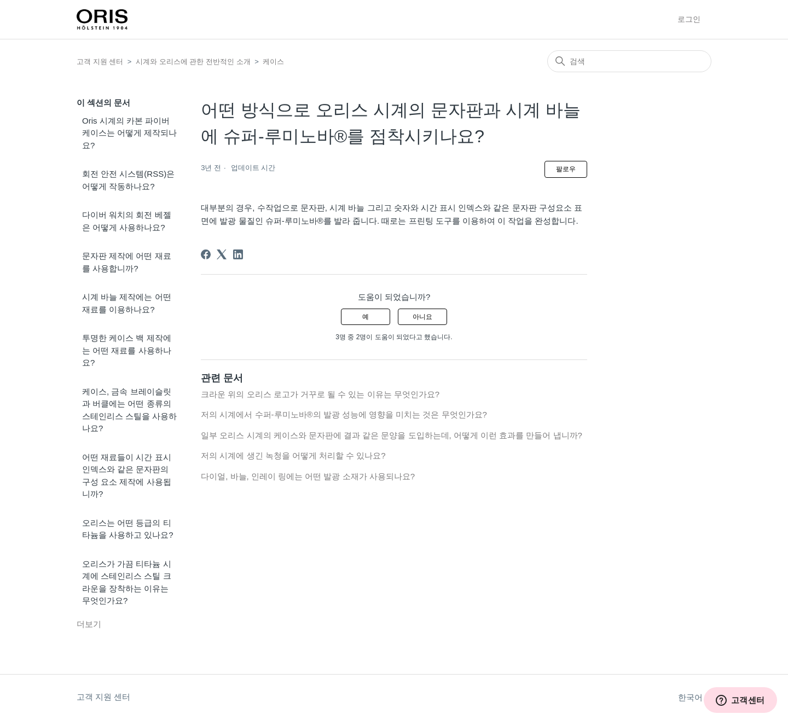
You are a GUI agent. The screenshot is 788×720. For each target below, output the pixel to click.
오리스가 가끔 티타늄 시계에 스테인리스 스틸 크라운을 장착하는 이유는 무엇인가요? (126, 582)
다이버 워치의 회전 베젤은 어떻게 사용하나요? (126, 221)
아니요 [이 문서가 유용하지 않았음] (422, 317)
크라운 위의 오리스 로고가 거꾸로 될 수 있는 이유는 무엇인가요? (320, 394)
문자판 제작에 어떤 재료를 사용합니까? (126, 262)
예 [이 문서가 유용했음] (365, 317)
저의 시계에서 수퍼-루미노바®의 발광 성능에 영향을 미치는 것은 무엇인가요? (344, 414)
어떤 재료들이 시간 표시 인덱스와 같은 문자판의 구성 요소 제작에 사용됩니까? (126, 475)
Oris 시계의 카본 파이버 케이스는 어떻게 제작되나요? (129, 133)
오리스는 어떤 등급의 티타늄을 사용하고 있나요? (127, 529)
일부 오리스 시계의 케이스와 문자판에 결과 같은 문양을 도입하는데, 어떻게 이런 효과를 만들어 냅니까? (391, 435)
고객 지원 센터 (100, 61)
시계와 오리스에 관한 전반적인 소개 (193, 61)
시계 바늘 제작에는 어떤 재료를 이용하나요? (126, 303)
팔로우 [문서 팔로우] (566, 169)
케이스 (273, 61)
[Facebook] (206, 254)
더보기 (89, 624)
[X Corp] (222, 254)
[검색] (629, 61)
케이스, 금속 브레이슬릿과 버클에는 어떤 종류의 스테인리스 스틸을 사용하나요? (129, 410)
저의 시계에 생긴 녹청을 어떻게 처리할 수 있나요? (293, 455)
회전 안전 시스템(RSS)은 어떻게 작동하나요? (128, 180)
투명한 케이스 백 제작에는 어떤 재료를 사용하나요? (126, 350)
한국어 (694, 697)
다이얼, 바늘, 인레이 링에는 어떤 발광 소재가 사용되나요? (308, 476)
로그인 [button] (688, 19)
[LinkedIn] (238, 254)
